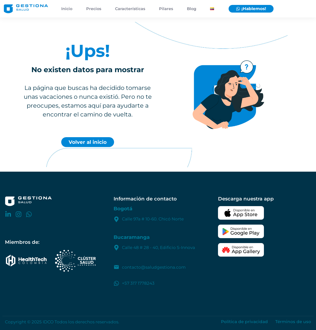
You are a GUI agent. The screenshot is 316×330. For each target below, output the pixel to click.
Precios (93, 8)
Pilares (166, 8)
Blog (191, 8)
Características (130, 8)
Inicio (66, 8)
